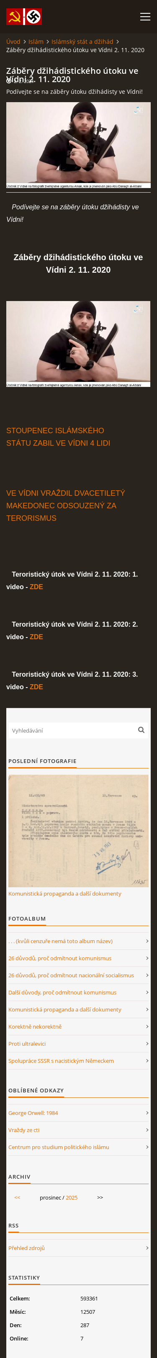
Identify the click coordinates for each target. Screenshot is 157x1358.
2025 (71, 1197)
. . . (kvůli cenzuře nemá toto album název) (60, 941)
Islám (36, 41)
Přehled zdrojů (26, 1248)
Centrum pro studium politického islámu (58, 1147)
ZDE (36, 586)
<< (17, 1197)
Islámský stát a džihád (82, 41)
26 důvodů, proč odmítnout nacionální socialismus (71, 975)
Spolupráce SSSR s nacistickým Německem (61, 1060)
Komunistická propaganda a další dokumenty (64, 893)
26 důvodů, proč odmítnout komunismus (59, 958)
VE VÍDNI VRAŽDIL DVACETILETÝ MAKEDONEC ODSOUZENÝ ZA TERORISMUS (65, 505)
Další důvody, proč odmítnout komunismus (62, 992)
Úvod (13, 41)
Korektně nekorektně (35, 1026)
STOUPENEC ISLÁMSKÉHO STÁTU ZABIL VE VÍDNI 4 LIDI (58, 437)
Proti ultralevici (27, 1043)
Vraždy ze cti (23, 1130)
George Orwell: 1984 (33, 1113)
